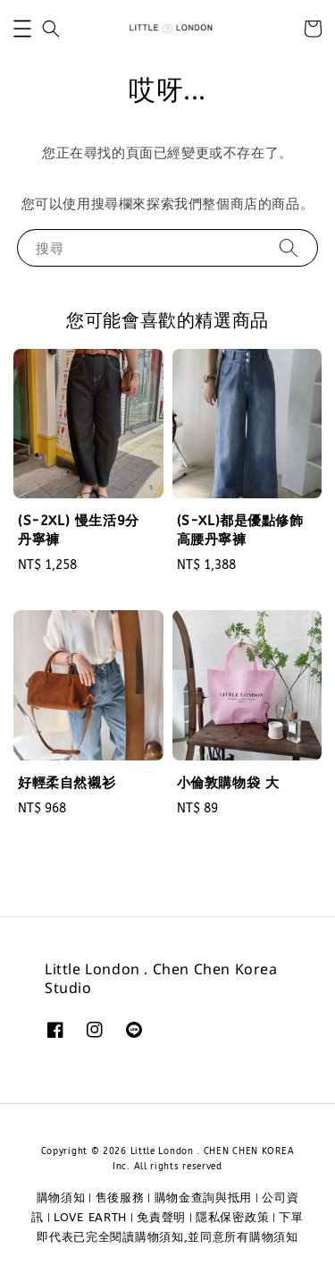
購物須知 (61, 1197)
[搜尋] (288, 247)
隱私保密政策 (232, 1217)
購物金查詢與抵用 (204, 1197)
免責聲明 (161, 1217)
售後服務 (120, 1197)
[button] (22, 28)
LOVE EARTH (90, 1217)
